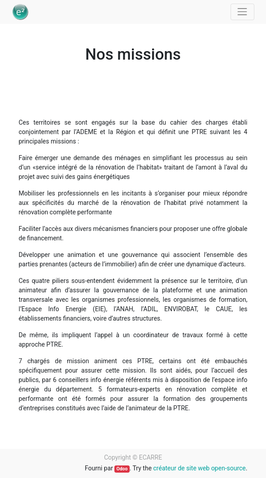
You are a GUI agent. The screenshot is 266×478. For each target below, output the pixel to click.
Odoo (121, 469)
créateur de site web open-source (199, 468)
